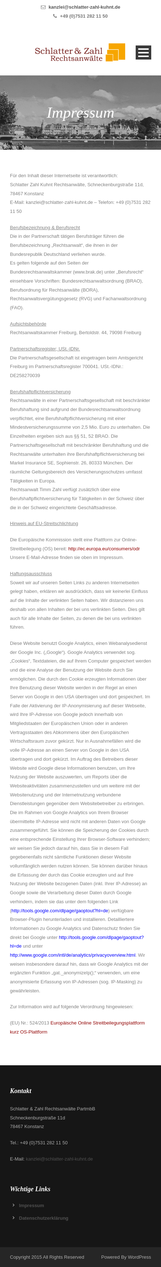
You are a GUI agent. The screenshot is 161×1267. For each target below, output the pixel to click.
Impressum (31, 1205)
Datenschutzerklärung (44, 1218)
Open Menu (143, 52)
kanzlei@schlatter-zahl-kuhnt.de (84, 7)
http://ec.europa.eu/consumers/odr (104, 548)
